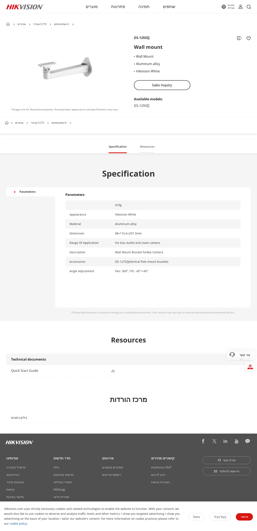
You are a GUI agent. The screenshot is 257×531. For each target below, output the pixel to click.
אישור (244, 516)
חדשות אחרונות (64, 475)
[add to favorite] (247, 38)
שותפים (169, 6)
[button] (30, 24)
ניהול (196, 517)
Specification (118, 146)
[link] (56, 370)
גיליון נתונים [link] (19, 417)
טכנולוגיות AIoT (161, 467)
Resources (147, 146)
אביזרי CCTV (40, 24)
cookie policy (18, 523)
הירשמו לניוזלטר (226, 471)
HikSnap (59, 489)
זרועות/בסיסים (61, 24)
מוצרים (92, 6)
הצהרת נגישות (160, 482)
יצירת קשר (227, 460)
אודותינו (12, 458)
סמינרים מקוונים (112, 467)
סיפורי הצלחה (63, 482)
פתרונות (118, 6)
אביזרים (22, 24)
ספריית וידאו (61, 497)
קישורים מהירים (163, 458)
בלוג (56, 467)
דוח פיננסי (12, 475)
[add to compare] (239, 38)
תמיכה (144, 6)
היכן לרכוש (158, 475)
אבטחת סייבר (15, 482)
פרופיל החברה (15, 467)
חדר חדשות (62, 458)
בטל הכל (220, 517)
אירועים (108, 458)
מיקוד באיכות (15, 497)
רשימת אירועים (111, 475)
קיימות (10, 489)
